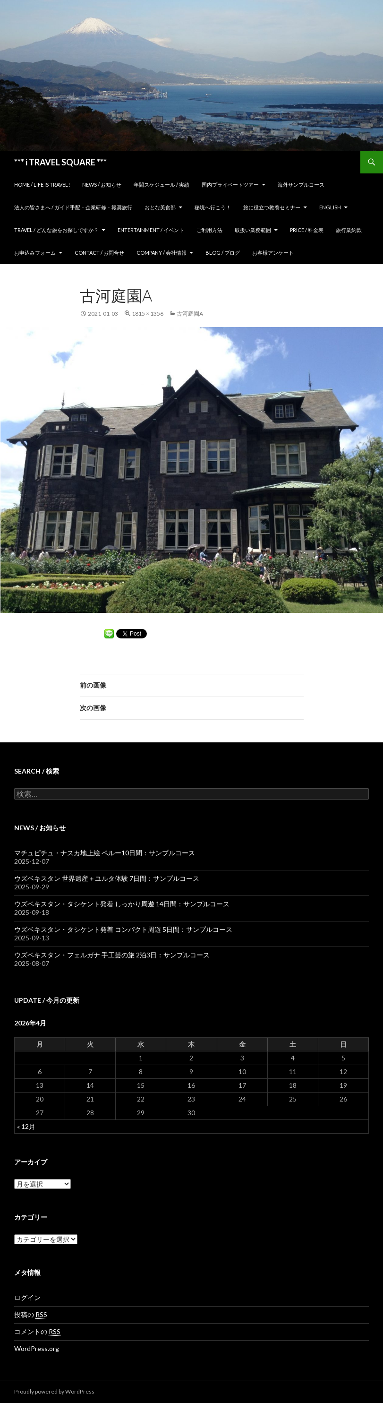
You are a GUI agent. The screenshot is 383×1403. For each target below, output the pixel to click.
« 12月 (26, 1126)
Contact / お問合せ (99, 253)
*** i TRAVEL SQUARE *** (60, 162)
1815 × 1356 (147, 313)
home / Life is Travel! (42, 184)
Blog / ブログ (222, 253)
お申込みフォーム (35, 253)
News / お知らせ (101, 184)
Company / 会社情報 (161, 253)
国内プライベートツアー (230, 184)
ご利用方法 (209, 230)
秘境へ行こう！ (213, 207)
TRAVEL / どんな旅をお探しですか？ (56, 230)
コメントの (37, 1331)
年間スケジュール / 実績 (161, 184)
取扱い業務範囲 (253, 230)
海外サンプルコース (301, 184)
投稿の (30, 1314)
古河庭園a (190, 313)
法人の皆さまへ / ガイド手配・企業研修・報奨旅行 (73, 207)
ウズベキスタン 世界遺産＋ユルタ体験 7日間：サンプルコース (106, 878)
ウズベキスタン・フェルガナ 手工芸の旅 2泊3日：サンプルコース (112, 955)
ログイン (27, 1297)
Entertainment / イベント (151, 230)
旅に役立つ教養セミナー (271, 207)
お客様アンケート (273, 253)
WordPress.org (36, 1348)
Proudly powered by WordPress (54, 1391)
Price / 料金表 (306, 230)
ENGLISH (330, 207)
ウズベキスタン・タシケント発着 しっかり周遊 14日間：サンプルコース (122, 904)
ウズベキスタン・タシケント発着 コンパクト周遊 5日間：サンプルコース (123, 929)
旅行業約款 (349, 230)
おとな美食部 (160, 207)
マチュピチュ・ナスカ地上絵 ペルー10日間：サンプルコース (104, 853)
